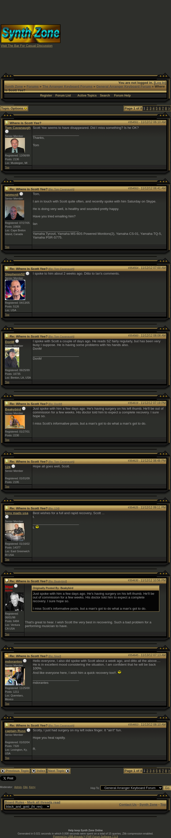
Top (7, 167)
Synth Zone (14, 86)
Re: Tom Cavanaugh (61, 189)
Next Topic (59, 771)
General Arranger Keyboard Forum (123, 86)
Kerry (32, 787)
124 (7, 467)
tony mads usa (16, 513)
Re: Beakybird (57, 581)
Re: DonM (55, 403)
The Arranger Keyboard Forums (67, 86)
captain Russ (15, 731)
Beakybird (13, 409)
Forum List (63, 95)
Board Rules (14, 802)
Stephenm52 (15, 274)
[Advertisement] (127, 35)
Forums (32, 86)
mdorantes (13, 661)
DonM (9, 342)
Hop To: (95, 788)
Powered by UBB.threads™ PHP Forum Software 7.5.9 (85, 836)
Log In (160, 83)
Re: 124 (54, 508)
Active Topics (87, 95)
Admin (18, 787)
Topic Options (14, 108)
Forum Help (122, 95)
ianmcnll (11, 195)
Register (46, 95)
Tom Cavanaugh (18, 128)
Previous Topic (15, 771)
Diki (25, 787)
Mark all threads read (43, 802)
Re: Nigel (54, 656)
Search (105, 95)
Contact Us (128, 804)
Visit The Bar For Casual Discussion (27, 46)
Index (38, 771)
